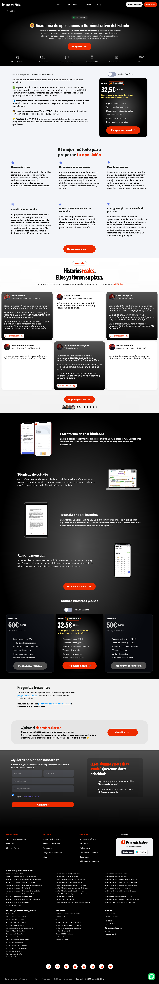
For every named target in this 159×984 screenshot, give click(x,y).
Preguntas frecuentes (52, 839)
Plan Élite (10, 843)
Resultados (84, 857)
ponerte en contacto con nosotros (54, 703)
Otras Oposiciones (113, 928)
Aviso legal (46, 979)
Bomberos (60, 910)
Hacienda (109, 920)
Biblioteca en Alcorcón (89, 861)
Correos (107, 931)
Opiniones (84, 843)
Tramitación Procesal (112, 917)
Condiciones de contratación (16, 979)
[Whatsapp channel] (110, 966)
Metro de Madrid (110, 934)
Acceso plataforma (88, 839)
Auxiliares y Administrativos (19, 870)
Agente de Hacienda (111, 924)
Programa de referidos (52, 852)
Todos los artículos (51, 843)
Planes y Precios (13, 848)
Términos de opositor (89, 852)
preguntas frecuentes (27, 695)
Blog (45, 857)
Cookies (34, 979)
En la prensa (85, 848)
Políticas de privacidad (63, 979)
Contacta (124, 834)
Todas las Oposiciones (16, 839)
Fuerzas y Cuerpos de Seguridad (21, 910)
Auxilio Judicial (110, 914)
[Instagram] (57, 966)
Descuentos (48, 848)
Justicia (108, 910)
